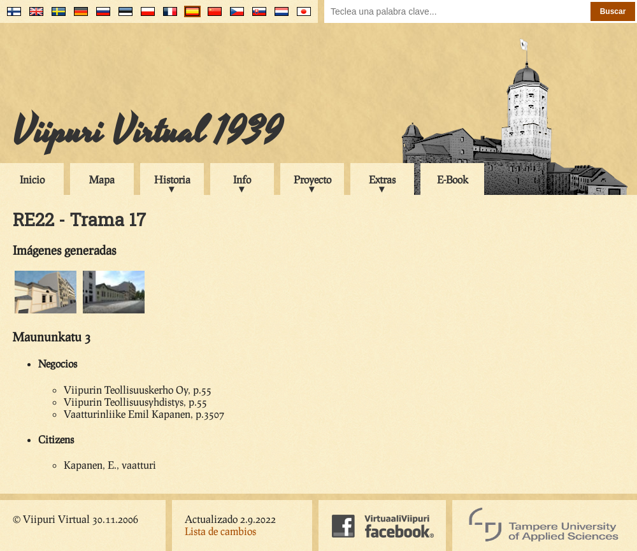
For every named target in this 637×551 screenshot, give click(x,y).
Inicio (32, 179)
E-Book (452, 179)
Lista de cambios (220, 531)
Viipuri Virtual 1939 (147, 132)
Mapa (102, 179)
